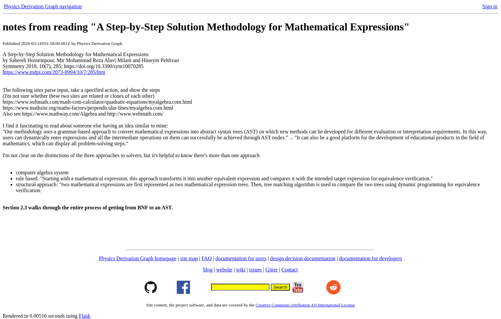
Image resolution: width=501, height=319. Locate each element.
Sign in (489, 6)
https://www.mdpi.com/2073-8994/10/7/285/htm (54, 72)
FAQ (207, 258)
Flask (84, 316)
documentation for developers (370, 258)
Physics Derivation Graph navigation (43, 6)
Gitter (272, 269)
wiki (240, 269)
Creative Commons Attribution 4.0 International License (305, 304)
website (224, 269)
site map (189, 258)
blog (207, 269)
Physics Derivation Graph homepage (137, 258)
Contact (289, 269)
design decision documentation (302, 258)
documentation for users (240, 258)
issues (255, 269)
